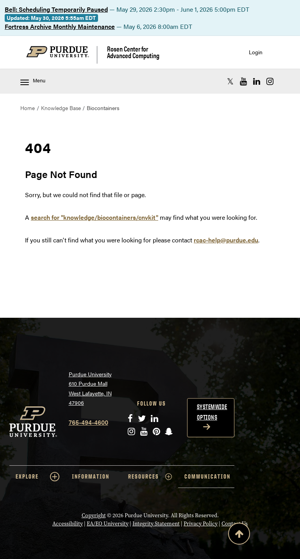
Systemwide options (212, 412)
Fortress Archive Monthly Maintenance (60, 26)
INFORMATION (90, 476)
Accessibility (67, 523)
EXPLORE (37, 476)
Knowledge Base (61, 108)
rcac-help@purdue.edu (226, 239)
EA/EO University (108, 523)
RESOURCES (150, 476)
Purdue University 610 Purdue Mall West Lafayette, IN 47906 (90, 388)
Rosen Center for (133, 52)
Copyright (94, 515)
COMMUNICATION (207, 476)
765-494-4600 (88, 422)
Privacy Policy (201, 523)
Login (255, 52)
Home (27, 108)
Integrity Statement (156, 523)
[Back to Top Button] (239, 535)
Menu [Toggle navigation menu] (32, 81)
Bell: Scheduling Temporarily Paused (56, 9)
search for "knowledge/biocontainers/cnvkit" (94, 217)
